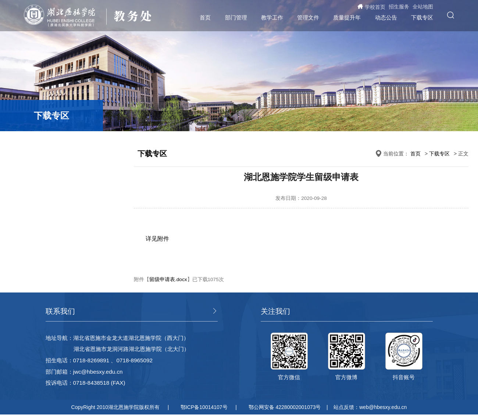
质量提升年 (347, 17)
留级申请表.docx (168, 279)
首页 (205, 17)
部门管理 (236, 17)
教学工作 (272, 17)
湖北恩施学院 (63, 16)
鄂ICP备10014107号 (204, 407)
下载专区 (422, 17)
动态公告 (386, 17)
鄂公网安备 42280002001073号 (285, 407)
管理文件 (308, 17)
